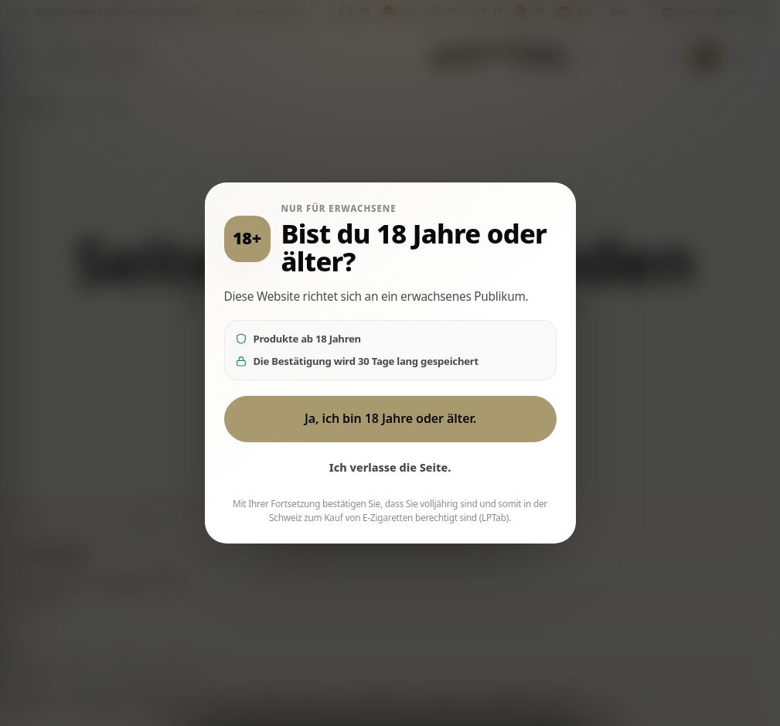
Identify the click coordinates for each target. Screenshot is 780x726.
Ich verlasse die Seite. (390, 467)
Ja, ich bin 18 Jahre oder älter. (389, 418)
